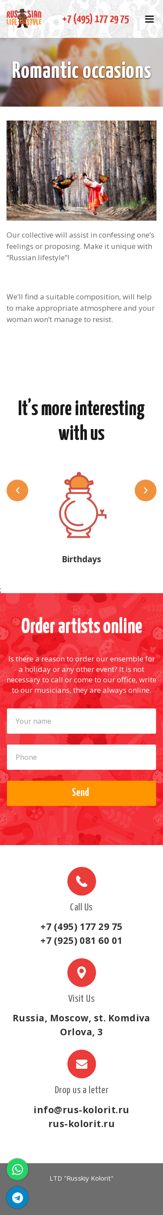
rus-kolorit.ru (81, 1124)
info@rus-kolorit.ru (81, 1110)
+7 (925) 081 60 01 (81, 940)
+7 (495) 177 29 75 (95, 19)
